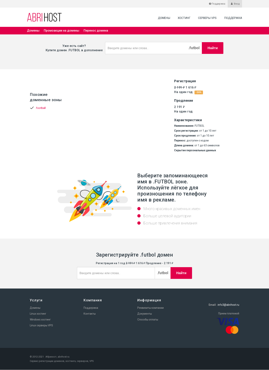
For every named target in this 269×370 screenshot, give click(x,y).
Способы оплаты (147, 319)
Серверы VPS (207, 18)
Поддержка (233, 18)
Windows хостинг (40, 319)
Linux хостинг (38, 313)
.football (40, 108)
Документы (144, 313)
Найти (213, 48)
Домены (164, 18)
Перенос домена (96, 30)
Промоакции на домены (61, 30)
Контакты (90, 313)
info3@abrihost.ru (228, 304)
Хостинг (184, 18)
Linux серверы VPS (41, 325)
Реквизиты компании (150, 307)
